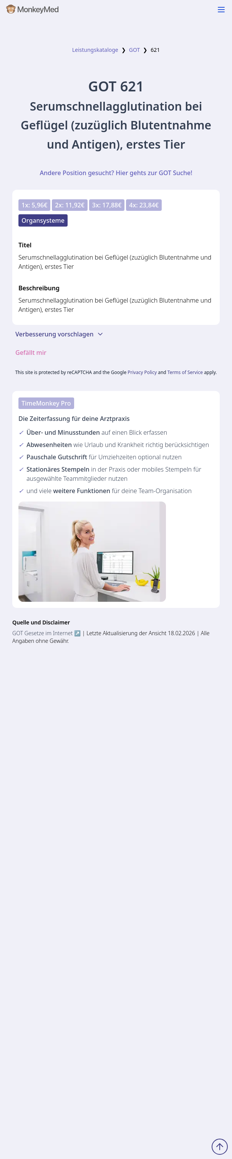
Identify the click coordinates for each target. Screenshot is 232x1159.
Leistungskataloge (95, 49)
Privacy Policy (142, 372)
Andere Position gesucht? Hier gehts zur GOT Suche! (116, 173)
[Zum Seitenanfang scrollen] (219, 1146)
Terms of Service (185, 372)
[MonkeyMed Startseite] (32, 11)
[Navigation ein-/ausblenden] (221, 9)
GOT (134, 49)
